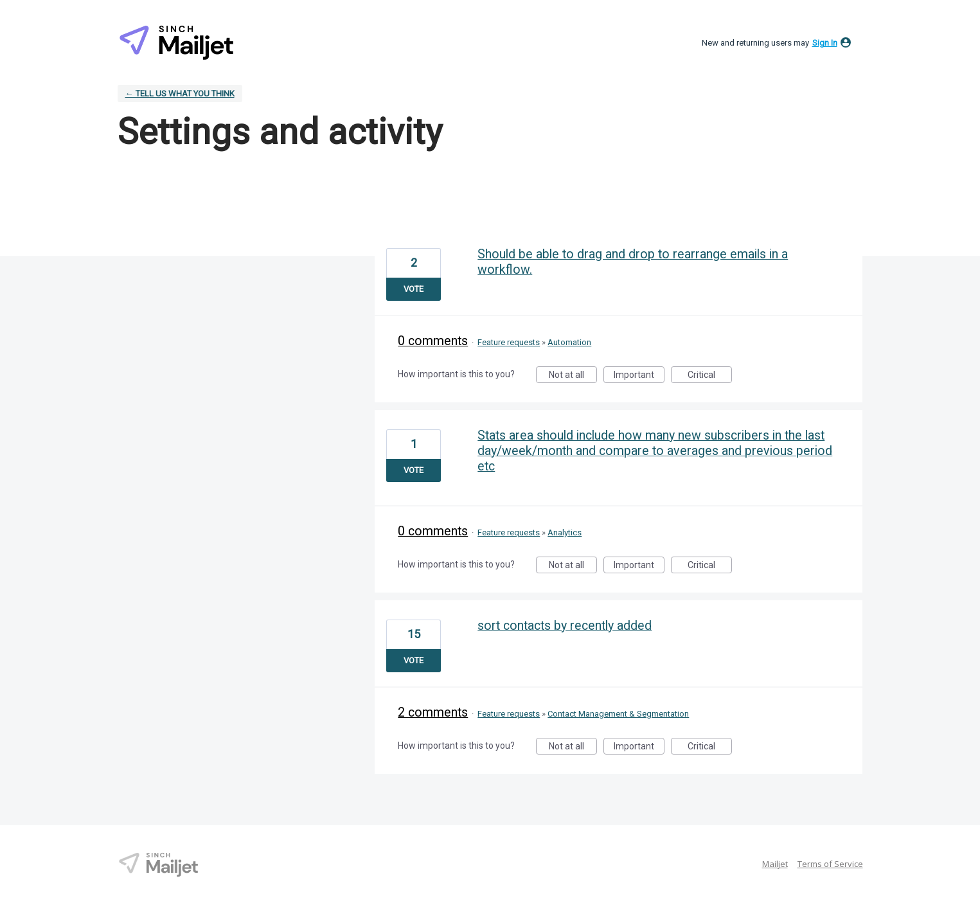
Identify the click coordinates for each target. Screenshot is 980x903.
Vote (413, 289)
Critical (710, 376)
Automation (569, 342)
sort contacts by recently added (564, 625)
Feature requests (508, 342)
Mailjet (775, 864)
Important (639, 376)
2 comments (433, 712)
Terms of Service (830, 864)
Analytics (565, 532)
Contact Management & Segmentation (618, 714)
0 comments (433, 341)
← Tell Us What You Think (180, 93)
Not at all (573, 376)
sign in (824, 43)
